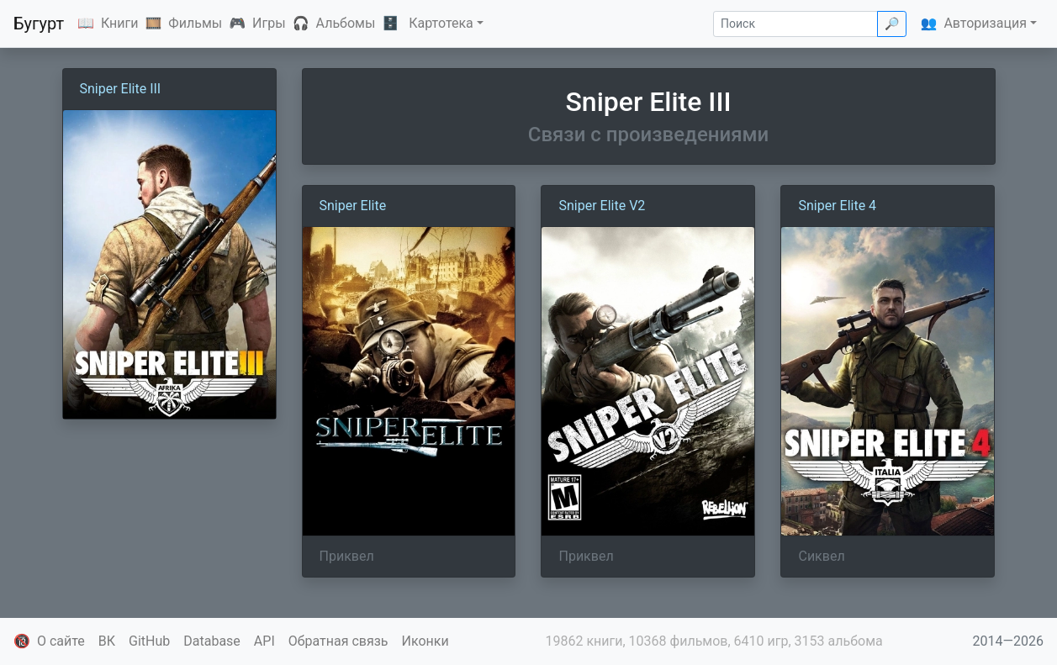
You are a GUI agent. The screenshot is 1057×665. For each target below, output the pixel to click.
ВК (106, 641)
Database (211, 641)
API (264, 641)
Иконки (425, 641)
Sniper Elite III (120, 89)
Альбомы (346, 23)
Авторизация (985, 23)
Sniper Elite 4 (837, 206)
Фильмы (195, 23)
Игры (269, 23)
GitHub (149, 641)
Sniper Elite (353, 206)
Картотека (441, 23)
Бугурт (38, 23)
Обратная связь (338, 641)
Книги (120, 23)
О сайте (61, 641)
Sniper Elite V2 (601, 206)
